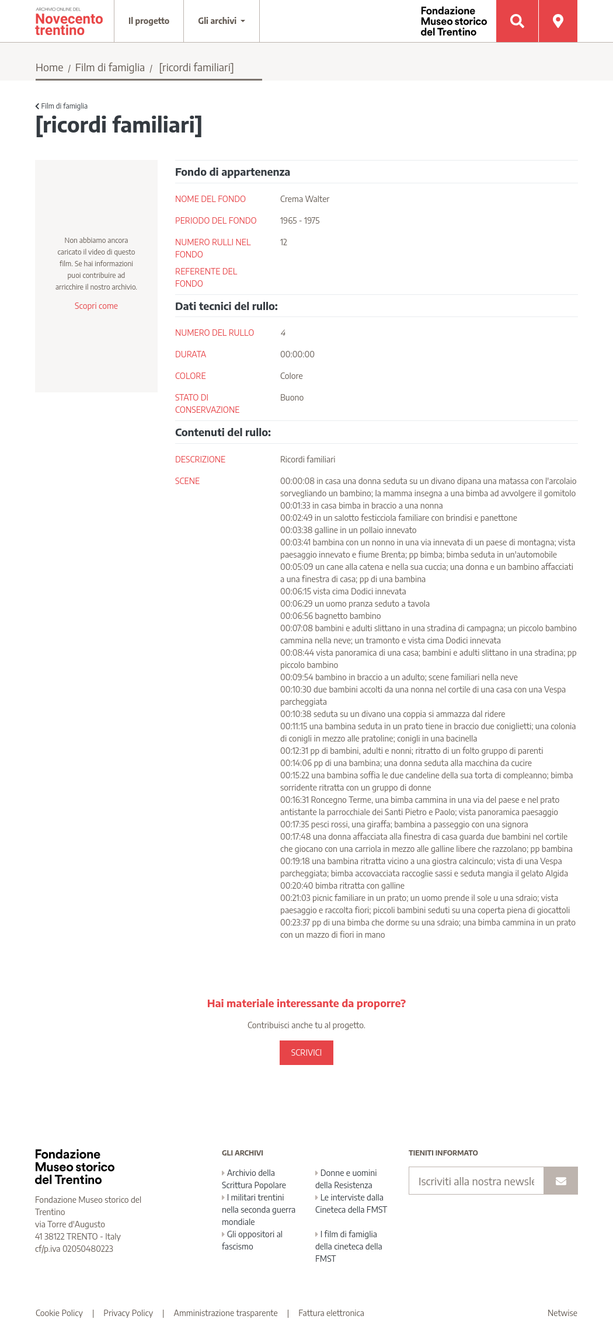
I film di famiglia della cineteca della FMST (348, 1246)
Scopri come (96, 306)
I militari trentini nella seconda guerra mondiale (258, 1209)
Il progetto (148, 21)
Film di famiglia (110, 67)
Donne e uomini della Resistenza (346, 1179)
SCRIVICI (306, 1052)
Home (50, 67)
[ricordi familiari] (196, 67)
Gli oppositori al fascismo (252, 1240)
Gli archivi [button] (218, 21)
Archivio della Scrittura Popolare (254, 1179)
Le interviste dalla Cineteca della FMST (351, 1203)
